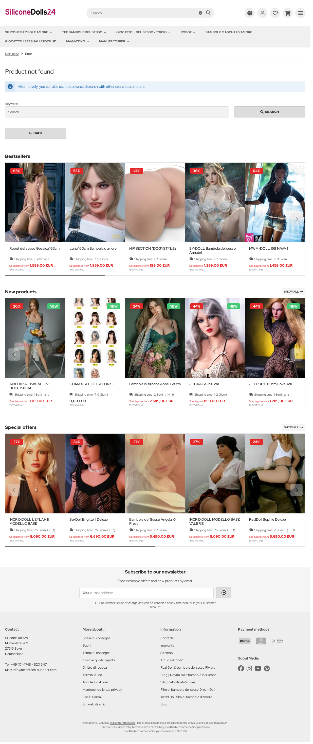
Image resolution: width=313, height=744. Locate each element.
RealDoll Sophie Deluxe (267, 519)
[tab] (55, 279)
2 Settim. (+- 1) (164, 395)
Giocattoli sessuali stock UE (30, 41)
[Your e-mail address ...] (146, 592)
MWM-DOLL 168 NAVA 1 (268, 248)
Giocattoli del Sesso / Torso (143, 32)
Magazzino (77, 41)
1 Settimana (41, 259)
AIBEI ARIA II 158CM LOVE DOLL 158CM (30, 386)
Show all (293, 291)
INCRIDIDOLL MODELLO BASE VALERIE (214, 521)
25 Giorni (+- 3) (44, 530)
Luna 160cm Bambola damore (93, 248)
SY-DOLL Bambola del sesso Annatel (212, 250)
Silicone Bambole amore (28, 32)
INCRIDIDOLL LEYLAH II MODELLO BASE (29, 521)
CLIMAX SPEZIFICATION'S (91, 384)
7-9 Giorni (101, 259)
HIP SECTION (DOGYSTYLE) (152, 248)
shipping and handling (122, 722)
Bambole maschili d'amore (229, 32)
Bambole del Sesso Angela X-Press (152, 521)
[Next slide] (296, 219)
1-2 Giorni (160, 259)
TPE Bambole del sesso (84, 32)
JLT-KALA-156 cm (204, 384)
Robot (188, 32)
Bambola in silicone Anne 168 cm (155, 384)
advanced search (84, 86)
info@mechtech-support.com (35, 670)
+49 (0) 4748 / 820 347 (29, 664)
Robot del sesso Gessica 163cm (34, 248)
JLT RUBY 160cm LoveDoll (270, 384)
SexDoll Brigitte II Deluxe (88, 519)
